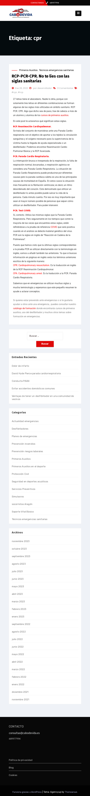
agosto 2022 (19, 631)
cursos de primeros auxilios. (55, 115)
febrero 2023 (19, 609)
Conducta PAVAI (21, 381)
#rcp (20, 92)
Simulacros (18, 496)
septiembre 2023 (21, 556)
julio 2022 (17, 639)
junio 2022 (18, 646)
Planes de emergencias (24, 436)
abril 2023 (17, 594)
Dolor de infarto (20, 366)
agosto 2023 (19, 564)
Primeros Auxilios (28, 70)
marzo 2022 (18, 669)
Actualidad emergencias (25, 421)
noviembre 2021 (20, 699)
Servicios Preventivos (23, 489)
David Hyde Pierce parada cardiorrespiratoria (36, 373)
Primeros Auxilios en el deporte (29, 466)
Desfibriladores (20, 428)
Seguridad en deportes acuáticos (30, 481)
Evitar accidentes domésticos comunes (33, 388)
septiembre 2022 (21, 624)
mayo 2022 (18, 654)
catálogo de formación (24, 308)
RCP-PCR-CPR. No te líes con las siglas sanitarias (40, 78)
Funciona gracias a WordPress (27, 792)
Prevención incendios (23, 444)
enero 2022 (18, 684)
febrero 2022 (19, 677)
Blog (11, 767)
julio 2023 (17, 571)
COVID (54, 227)
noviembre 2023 (21, 541)
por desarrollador (42, 88)
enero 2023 (18, 616)
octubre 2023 (19, 548)
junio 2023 (18, 579)
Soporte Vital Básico (23, 511)
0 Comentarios (65, 88)
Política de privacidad (20, 760)
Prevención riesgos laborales (27, 451)
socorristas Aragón (22, 504)
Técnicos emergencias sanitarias (56, 70)
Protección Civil (20, 474)
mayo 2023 (18, 586)
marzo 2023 (18, 601)
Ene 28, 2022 (21, 88)
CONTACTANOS (37, 3)
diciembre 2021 (20, 692)
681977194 (52, 3)
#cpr (14, 92)
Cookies (13, 775)
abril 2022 (17, 661)
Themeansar (71, 792)
